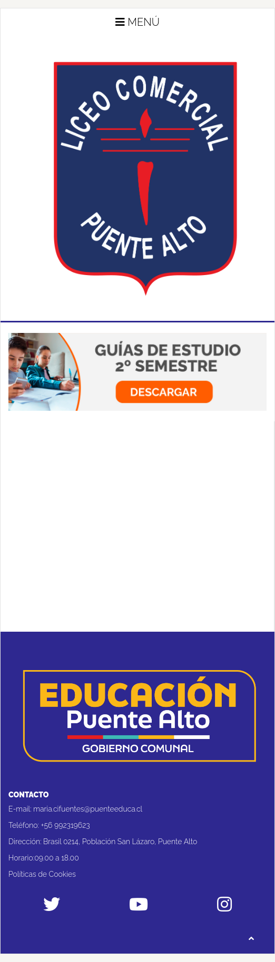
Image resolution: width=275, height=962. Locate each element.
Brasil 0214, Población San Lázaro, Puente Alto (120, 841)
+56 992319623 (65, 825)
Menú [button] (137, 22)
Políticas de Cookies (42, 874)
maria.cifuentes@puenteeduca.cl (87, 809)
